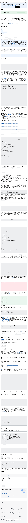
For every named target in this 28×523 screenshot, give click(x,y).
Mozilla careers (3, 512)
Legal (20, 519)
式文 (15, 276)
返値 (1, 47)
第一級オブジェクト (9, 18)
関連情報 (2, 33)
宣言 (4, 411)
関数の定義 (3, 110)
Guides (19, 512)
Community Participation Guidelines (10, 520)
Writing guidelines (12, 512)
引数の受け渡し (4, 58)
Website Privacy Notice (9, 519)
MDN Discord (11, 513)
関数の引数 (3, 305)
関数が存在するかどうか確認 (6, 454)
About (1, 509)
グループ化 (10, 293)
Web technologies (20, 509)
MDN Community (12, 509)
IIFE (13, 277)
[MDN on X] (3, 506)
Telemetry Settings (16, 519)
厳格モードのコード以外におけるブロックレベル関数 (11, 391)
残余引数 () (5, 319)
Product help (2, 516)
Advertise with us (3, 513)
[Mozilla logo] (3, 519)
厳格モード (5, 333)
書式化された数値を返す (5, 428)
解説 (1, 28)
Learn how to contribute (4, 493)
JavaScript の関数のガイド (12, 23)
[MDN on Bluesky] (2, 506)
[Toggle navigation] (26, 1)
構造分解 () (5, 320)
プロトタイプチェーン (15, 43)
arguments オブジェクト (6, 337)
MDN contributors (17, 495)
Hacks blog (20, 516)
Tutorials (19, 513)
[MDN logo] (2, 502)
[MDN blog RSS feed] (6, 506)
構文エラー (22, 331)
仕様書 (2, 471)
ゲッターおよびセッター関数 (6, 349)
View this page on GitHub (4, 496)
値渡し (4, 78)
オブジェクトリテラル (20, 352)
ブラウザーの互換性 (6, 478)
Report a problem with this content (13, 496)
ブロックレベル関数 (5, 367)
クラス (24, 352)
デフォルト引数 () (7, 317)
